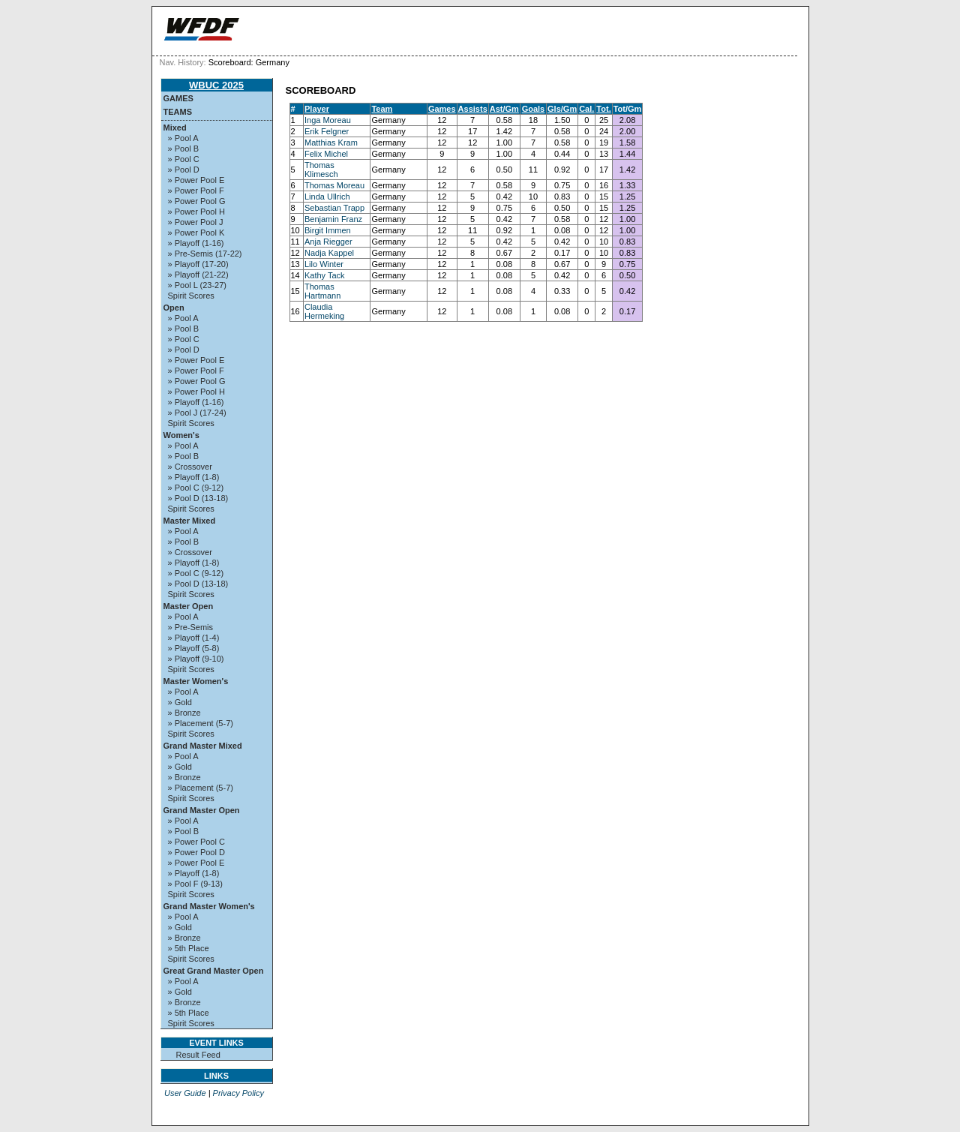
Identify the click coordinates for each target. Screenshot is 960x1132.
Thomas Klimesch (321, 170)
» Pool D (184, 169)
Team (381, 108)
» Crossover (190, 466)
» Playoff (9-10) (196, 658)
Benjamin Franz (333, 219)
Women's (182, 435)
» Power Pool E (196, 180)
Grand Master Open (202, 810)
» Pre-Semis (191, 627)
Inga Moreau (327, 120)
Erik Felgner (326, 131)
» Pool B (184, 148)
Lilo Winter (324, 264)
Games (179, 98)
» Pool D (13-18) (198, 498)
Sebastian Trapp (334, 207)
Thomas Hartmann (322, 291)
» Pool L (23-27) (197, 285)
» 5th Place (188, 948)
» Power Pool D (196, 852)
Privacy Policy (238, 1092)
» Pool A (183, 138)
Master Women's (196, 681)
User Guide (185, 1092)
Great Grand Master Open (214, 970)
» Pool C (184, 159)
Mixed (175, 127)
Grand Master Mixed (203, 745)
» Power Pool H (196, 211)
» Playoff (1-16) (196, 243)
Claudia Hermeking (324, 311)
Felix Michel (326, 153)
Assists (473, 108)
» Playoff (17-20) (198, 264)
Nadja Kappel (329, 252)
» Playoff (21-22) (198, 274)
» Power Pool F (196, 190)
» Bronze (184, 712)
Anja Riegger (328, 241)
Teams (178, 111)
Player (316, 108)
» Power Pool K (196, 232)
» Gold (180, 702)
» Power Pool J (196, 222)
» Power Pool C (196, 841)
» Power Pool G (197, 201)
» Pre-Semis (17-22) (205, 253)
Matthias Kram (331, 142)
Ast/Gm (504, 108)
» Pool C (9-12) (196, 487)
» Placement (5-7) (200, 723)
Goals (533, 108)
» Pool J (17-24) (197, 412)
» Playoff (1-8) (194, 477)
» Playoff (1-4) (194, 637)
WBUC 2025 (216, 85)
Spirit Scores (191, 295)
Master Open (189, 606)
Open (174, 307)
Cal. (586, 108)
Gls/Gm (562, 108)
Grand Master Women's (209, 906)
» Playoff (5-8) (194, 648)
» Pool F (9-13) (195, 883)
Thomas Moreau (334, 185)
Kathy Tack (324, 275)
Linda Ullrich (327, 196)
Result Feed (198, 1054)
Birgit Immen (327, 230)
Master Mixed (190, 520)
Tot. (603, 108)
